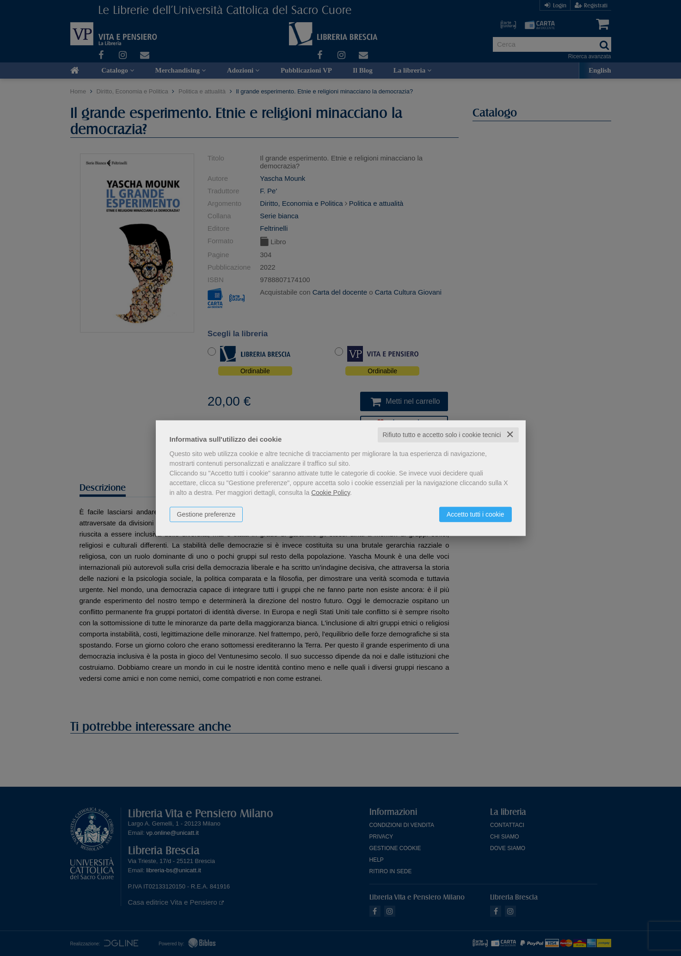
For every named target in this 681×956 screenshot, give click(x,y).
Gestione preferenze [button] (206, 514)
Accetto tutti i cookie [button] (475, 514)
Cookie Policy (330, 492)
